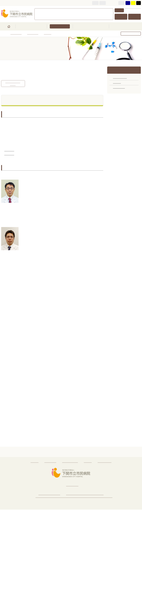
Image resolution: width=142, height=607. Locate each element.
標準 (95, 3)
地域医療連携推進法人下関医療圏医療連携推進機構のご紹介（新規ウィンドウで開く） (74, 594)
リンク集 (35, 559)
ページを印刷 (132, 34)
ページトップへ (71, 550)
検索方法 (119, 10)
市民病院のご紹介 (125, 26)
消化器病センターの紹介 (12, 83)
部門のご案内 (119, 87)
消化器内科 (9, 150)
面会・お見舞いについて (79, 14)
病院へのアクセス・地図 (49, 591)
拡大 (103, 3)
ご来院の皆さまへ (31, 26)
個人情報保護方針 (70, 559)
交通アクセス (120, 16)
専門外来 (47, 33)
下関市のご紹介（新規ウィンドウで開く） (84, 591)
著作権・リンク (104, 559)
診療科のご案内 (120, 77)
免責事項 (88, 559)
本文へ (4, 3)
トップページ (16, 33)
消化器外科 (9, 154)
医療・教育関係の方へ (91, 26)
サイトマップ (134, 16)
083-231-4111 (56, 10)
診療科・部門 (59, 26)
